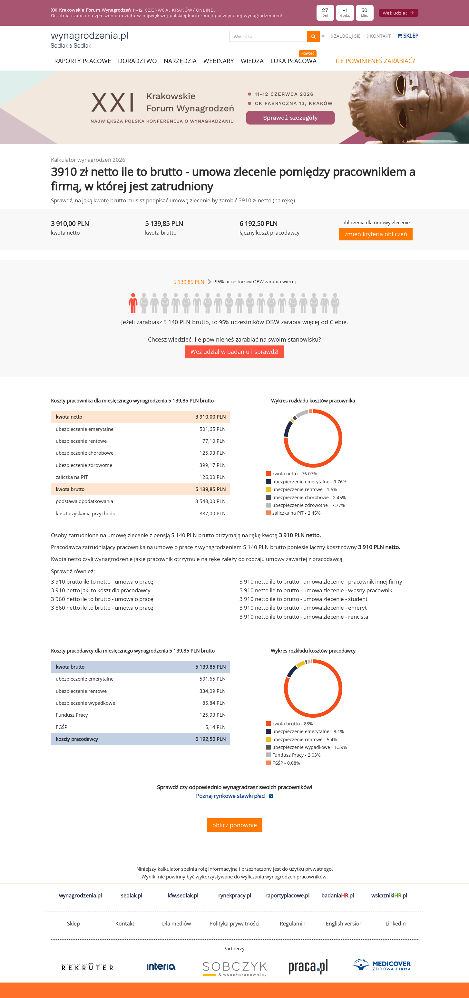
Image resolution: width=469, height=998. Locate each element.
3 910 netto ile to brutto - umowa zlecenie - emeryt (303, 607)
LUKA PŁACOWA (293, 61)
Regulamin (293, 923)
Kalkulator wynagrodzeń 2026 (88, 159)
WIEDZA (252, 61)
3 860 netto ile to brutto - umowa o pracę (102, 607)
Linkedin (396, 923)
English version (344, 923)
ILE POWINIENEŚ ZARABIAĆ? (375, 61)
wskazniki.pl (389, 895)
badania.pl (337, 895)
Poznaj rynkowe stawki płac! (230, 795)
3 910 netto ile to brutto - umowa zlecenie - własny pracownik (315, 590)
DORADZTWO (137, 61)
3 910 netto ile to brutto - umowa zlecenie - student (303, 599)
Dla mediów (176, 923)
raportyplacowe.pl (287, 895)
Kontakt (379, 36)
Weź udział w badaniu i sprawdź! (234, 351)
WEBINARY (218, 60)
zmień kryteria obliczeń (376, 234)
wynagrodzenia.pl (80, 895)
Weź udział (399, 12)
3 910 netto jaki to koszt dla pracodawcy (101, 590)
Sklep (407, 35)
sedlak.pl (131, 895)
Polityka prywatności (234, 923)
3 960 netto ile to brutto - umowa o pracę (102, 599)
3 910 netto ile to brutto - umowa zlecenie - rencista (303, 616)
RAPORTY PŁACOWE (82, 60)
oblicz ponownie (234, 825)
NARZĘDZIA (180, 60)
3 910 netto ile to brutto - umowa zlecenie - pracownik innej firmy (320, 581)
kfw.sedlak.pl (183, 895)
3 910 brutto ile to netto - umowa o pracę (102, 581)
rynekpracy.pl (234, 895)
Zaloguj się (346, 36)
